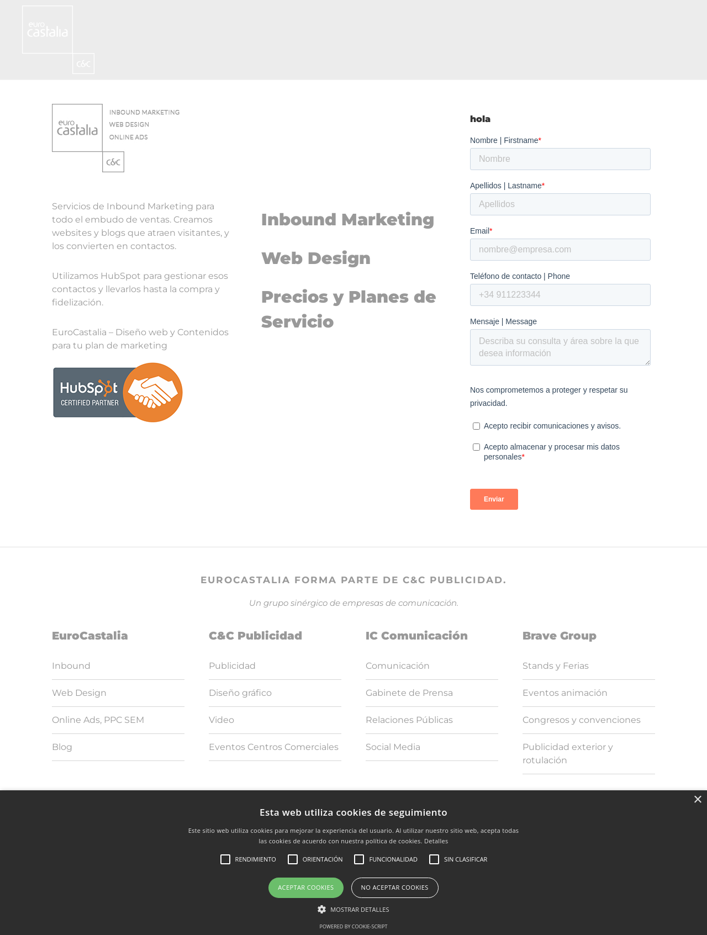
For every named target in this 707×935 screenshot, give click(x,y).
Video (221, 720)
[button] (353, 909)
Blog (62, 747)
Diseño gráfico (240, 693)
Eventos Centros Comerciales (274, 747)
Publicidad (232, 666)
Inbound (71, 666)
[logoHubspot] (118, 365)
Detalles (436, 841)
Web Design (316, 258)
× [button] (697, 800)
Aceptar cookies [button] (306, 887)
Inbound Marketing (347, 219)
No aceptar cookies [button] (395, 887)
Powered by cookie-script (354, 926)
